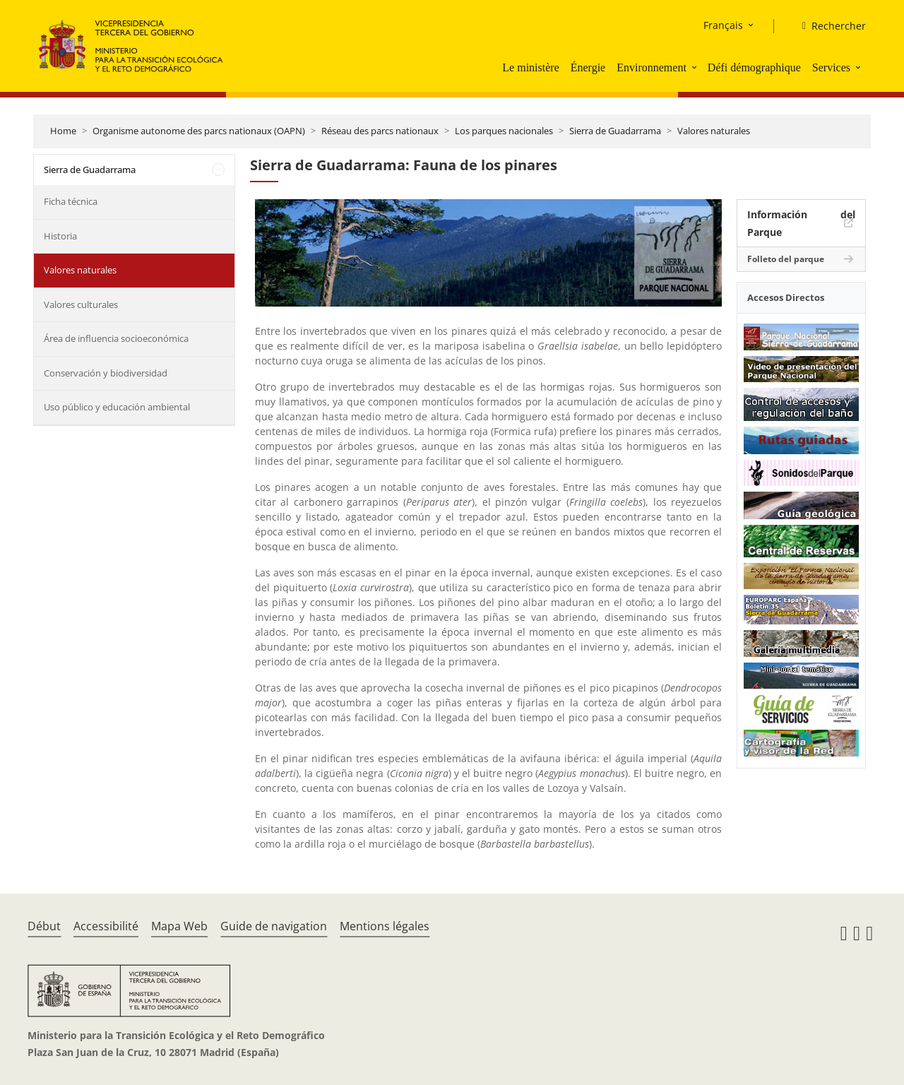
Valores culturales (81, 304)
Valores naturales (713, 130)
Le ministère (530, 67)
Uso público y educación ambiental (117, 407)
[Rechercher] (828, 26)
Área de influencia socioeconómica (116, 338)
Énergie (588, 67)
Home (63, 130)
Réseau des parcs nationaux (380, 130)
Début (44, 926)
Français (723, 25)
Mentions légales (384, 926)
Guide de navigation (273, 926)
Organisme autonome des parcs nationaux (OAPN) (199, 130)
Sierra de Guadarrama (615, 130)
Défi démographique (754, 67)
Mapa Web (179, 926)
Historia (60, 236)
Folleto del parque (785, 259)
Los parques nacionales (504, 130)
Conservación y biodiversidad (105, 373)
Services (831, 67)
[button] (695, 67)
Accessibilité (105, 926)
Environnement (651, 67)
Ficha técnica (70, 201)
